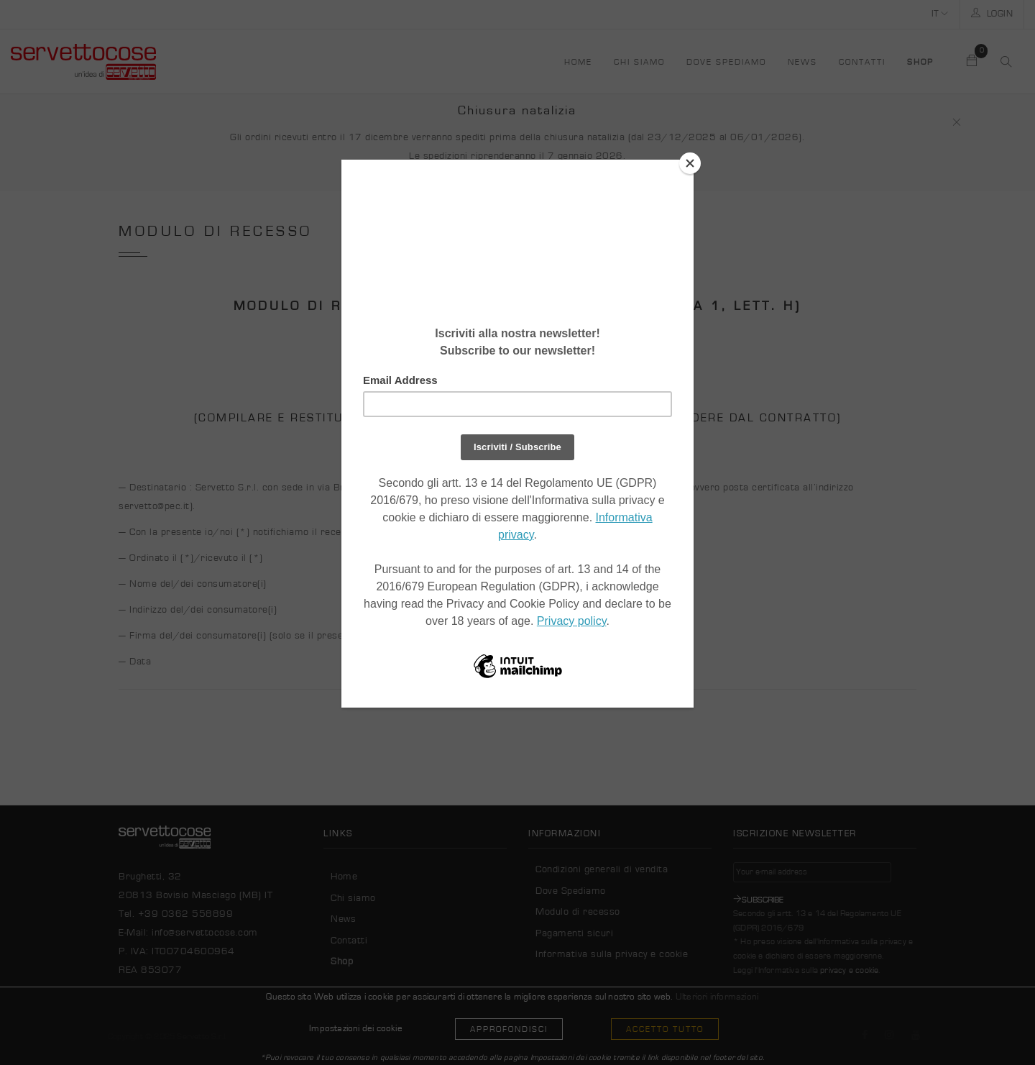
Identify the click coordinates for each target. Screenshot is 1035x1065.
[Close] (690, 163)
